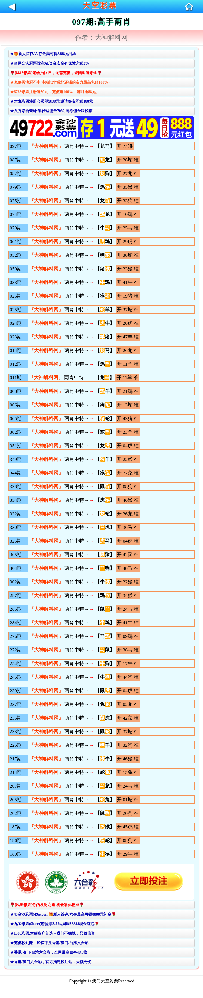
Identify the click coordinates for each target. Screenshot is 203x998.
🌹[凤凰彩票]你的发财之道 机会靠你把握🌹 (47, 905)
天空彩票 (99, 5)
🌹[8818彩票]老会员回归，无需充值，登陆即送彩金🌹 (56, 73)
